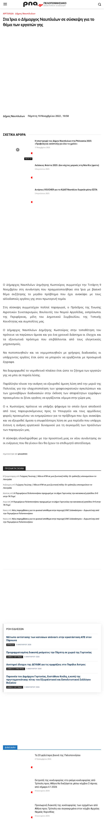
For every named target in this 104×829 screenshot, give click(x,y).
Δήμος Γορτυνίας (14, 657)
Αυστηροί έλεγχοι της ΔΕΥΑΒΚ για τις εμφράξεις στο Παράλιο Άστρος (46, 664)
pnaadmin (22, 454)
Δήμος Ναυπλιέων (25, 13)
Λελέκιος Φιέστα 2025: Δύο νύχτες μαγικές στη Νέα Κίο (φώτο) (67, 165)
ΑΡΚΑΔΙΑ (10, 645)
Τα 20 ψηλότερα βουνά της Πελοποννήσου (57, 755)
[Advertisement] (52, 549)
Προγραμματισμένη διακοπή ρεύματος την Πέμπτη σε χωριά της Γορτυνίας (49, 652)
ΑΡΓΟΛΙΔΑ (8, 13)
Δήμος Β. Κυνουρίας (15, 669)
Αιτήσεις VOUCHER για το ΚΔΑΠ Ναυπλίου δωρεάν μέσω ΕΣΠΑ (66, 189)
